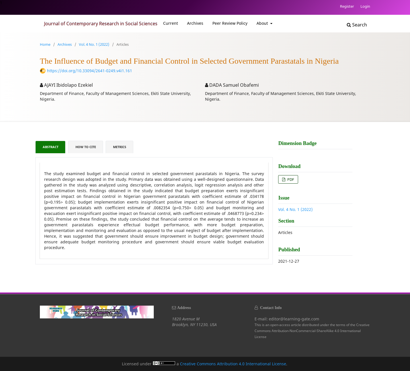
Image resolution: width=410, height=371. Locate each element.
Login (365, 6)
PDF (290, 179)
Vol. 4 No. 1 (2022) (94, 44)
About (263, 23)
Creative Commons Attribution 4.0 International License (233, 363)
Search (357, 25)
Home (45, 44)
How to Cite (85, 147)
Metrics (119, 147)
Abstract (50, 147)
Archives (195, 23)
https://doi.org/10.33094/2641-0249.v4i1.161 (89, 70)
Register (347, 6)
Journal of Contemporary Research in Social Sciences (100, 23)
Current (170, 23)
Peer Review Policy (229, 23)
